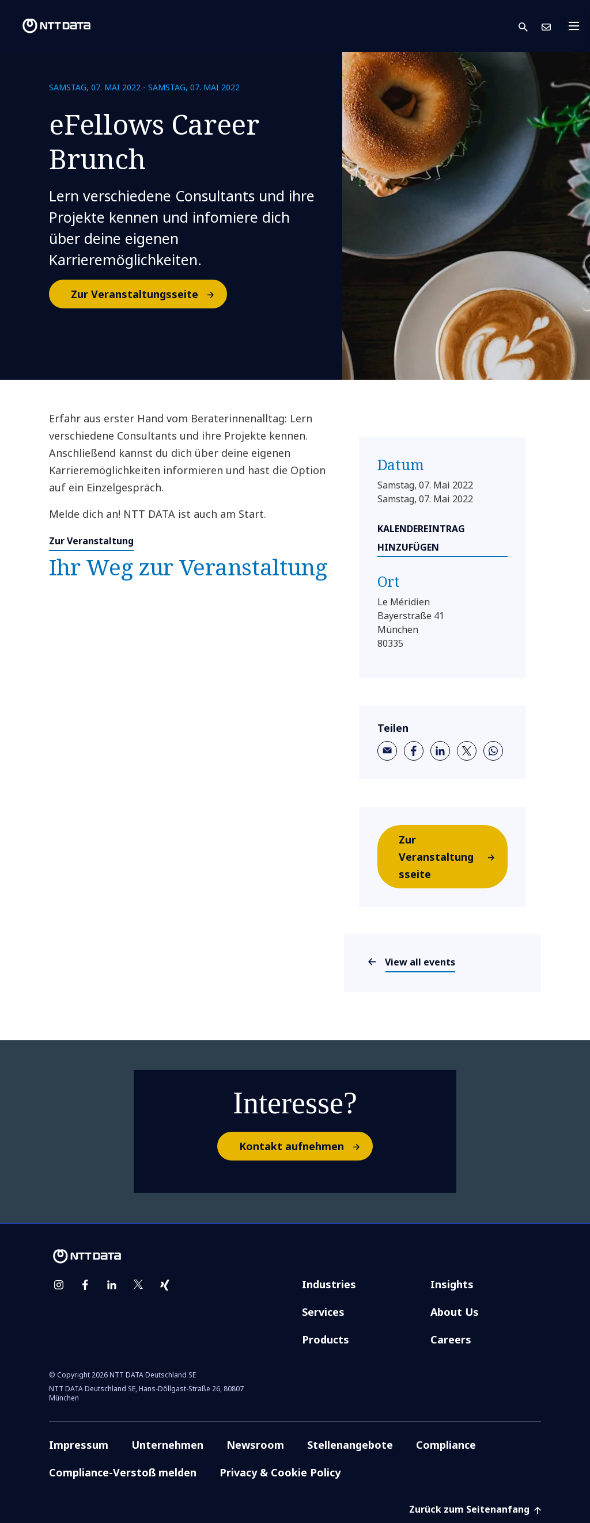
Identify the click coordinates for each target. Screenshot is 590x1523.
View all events (420, 962)
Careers (450, 1339)
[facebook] (413, 751)
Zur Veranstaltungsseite (148, 294)
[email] (387, 751)
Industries (329, 1284)
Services (323, 1312)
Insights (452, 1284)
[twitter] (466, 751)
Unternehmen (167, 1445)
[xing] (165, 1285)
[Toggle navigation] (577, 26)
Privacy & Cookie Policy (280, 1472)
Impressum (78, 1445)
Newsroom (255, 1445)
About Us (454, 1312)
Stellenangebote (350, 1445)
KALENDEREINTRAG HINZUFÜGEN (421, 538)
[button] (530, 26)
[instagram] (59, 1285)
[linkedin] (440, 751)
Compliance (446, 1445)
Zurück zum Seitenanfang (475, 1509)
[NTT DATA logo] (47, 26)
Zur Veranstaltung (91, 541)
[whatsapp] (493, 751)
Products (325, 1339)
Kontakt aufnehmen (305, 1146)
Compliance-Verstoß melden (122, 1472)
